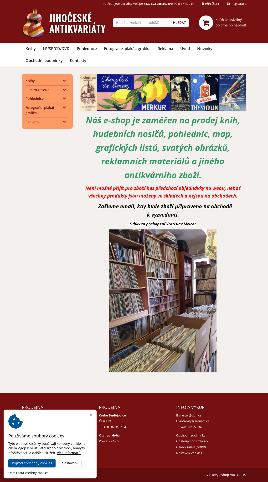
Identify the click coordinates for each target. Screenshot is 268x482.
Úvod (185, 48)
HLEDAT (179, 22)
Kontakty (78, 60)
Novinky (204, 48)
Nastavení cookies (189, 453)
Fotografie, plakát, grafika (127, 48)
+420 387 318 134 (114, 427)
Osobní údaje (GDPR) (191, 447)
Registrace (233, 3)
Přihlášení (207, 3)
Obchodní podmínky (44, 60)
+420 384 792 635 (37, 427)
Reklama (165, 48)
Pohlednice (87, 48)
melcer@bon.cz (190, 415)
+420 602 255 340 (191, 427)
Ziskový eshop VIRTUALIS (226, 474)
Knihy (31, 48)
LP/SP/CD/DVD (56, 48)
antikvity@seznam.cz (194, 421)
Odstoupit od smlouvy (192, 441)
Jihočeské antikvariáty (69, 474)
